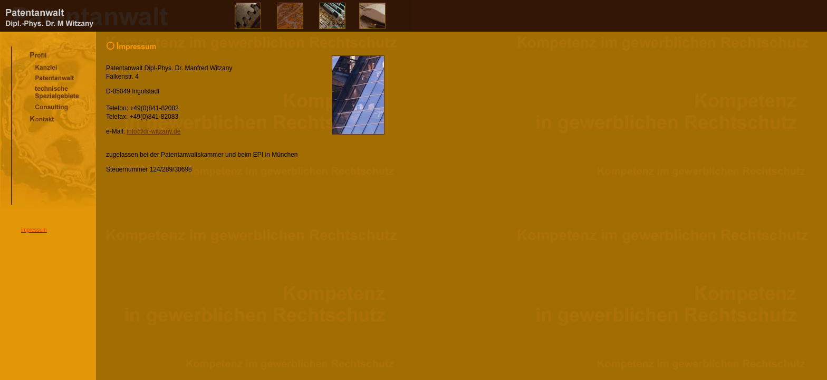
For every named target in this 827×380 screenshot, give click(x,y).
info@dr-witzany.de (153, 131)
